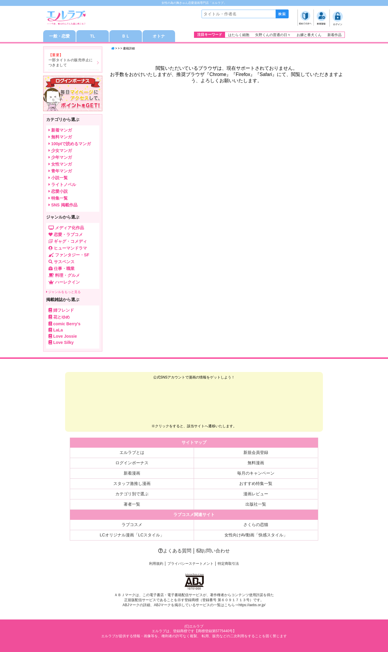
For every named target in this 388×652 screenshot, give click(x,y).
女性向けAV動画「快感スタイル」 (256, 535)
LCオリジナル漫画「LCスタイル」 (132, 535)
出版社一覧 (255, 504)
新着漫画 (132, 473)
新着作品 (334, 35)
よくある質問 (174, 550)
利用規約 (156, 564)
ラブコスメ (132, 524)
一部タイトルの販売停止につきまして (70, 62)
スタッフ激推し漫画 (132, 483)
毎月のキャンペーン (255, 473)
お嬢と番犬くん (309, 35)
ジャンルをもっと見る (63, 292)
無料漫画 (256, 462)
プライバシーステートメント (190, 564)
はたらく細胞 (238, 35)
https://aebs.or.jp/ (251, 605)
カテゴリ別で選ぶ (131, 493)
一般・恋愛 (59, 36)
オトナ (159, 36)
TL (92, 36)
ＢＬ (126, 36)
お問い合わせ (213, 550)
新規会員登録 (255, 452)
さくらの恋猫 (255, 524)
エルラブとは (131, 452)
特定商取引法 (228, 564)
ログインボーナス (131, 462)
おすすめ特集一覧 (255, 483)
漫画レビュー (255, 493)
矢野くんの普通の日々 (273, 35)
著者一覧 (132, 504)
